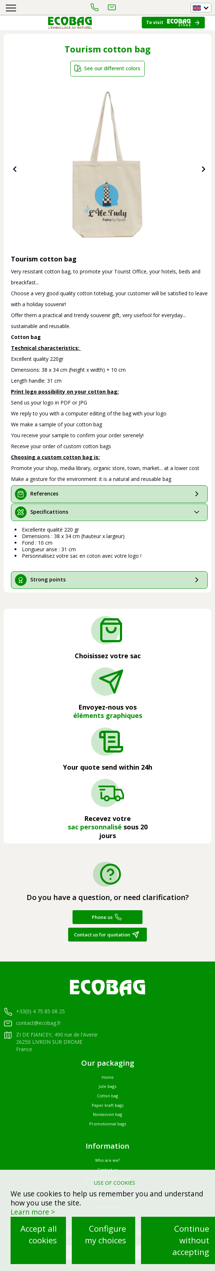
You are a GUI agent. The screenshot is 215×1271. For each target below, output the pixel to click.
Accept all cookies (38, 1234)
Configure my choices (105, 1234)
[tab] (109, 494)
